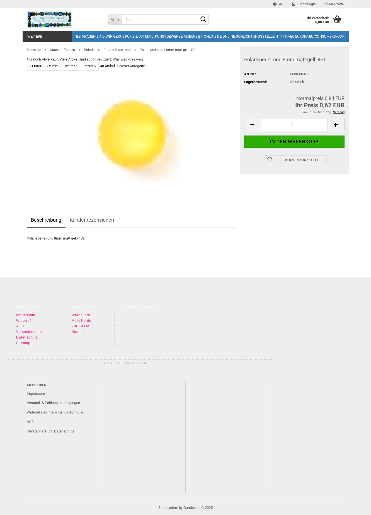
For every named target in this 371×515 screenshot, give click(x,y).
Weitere (34, 36)
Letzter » (89, 66)
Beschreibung (46, 220)
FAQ (278, 4)
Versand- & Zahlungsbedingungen (53, 403)
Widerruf (23, 321)
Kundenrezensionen (92, 220)
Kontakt (78, 332)
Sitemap (23, 343)
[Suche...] (115, 19)
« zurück (53, 66)
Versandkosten (29, 332)
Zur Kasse (80, 326)
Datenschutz (27, 337)
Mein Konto (81, 321)
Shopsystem (168, 508)
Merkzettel (334, 4)
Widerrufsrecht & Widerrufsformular (55, 412)
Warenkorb (81, 315)
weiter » (71, 66)
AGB (20, 326)
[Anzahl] (294, 125)
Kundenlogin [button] (304, 4)
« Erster (35, 66)
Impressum (25, 315)
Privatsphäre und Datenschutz (50, 431)
